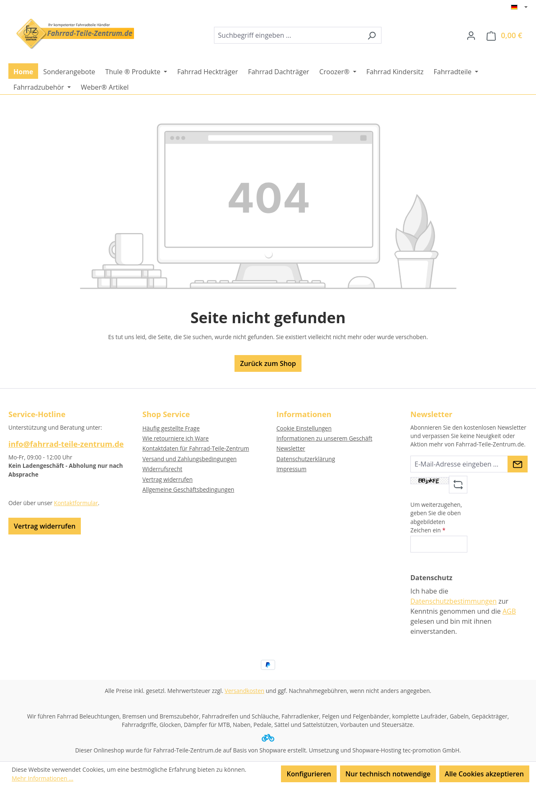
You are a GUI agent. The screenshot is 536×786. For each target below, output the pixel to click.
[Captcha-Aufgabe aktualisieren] (458, 484)
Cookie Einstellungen (304, 428)
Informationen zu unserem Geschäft (324, 438)
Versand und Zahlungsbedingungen (189, 459)
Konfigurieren (308, 773)
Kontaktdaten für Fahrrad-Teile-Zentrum (195, 448)
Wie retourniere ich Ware (175, 438)
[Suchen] (371, 35)
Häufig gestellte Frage (171, 428)
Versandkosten (245, 691)
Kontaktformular (76, 503)
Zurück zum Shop (268, 363)
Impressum (291, 469)
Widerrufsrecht (162, 469)
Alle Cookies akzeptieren (484, 773)
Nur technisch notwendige (387, 773)
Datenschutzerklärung (305, 459)
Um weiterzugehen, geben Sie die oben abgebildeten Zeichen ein (436, 517)
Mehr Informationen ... (42, 778)
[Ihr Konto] (471, 35)
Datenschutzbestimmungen (453, 601)
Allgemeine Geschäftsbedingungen (188, 489)
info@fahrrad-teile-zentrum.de (66, 444)
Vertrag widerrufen (44, 526)
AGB (509, 611)
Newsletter (290, 448)
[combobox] (288, 35)
